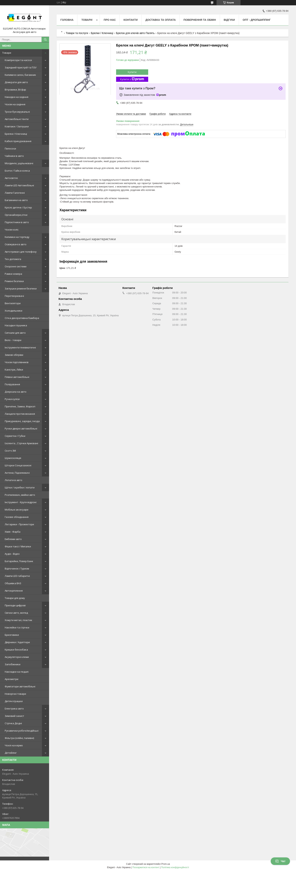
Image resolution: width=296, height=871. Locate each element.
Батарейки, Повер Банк (19, 561)
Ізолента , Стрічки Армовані (21, 443)
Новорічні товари (15, 693)
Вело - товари (13, 340)
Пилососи (10, 148)
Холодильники (13, 310)
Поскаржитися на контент (145, 867)
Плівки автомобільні (17, 377)
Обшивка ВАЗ (13, 583)
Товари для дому (15, 598)
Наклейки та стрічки (17, 627)
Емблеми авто (13, 539)
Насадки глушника (16, 325)
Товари (6, 52)
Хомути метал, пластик (18, 620)
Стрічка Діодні (13, 723)
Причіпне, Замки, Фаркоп (20, 406)
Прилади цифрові (15, 605)
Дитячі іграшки (14, 701)
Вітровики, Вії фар (15, 89)
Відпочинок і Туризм (17, 568)
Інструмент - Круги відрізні (20, 502)
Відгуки (229, 19)
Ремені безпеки (14, 281)
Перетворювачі (14, 296)
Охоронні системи (15, 266)
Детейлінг (11, 752)
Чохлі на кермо (14, 745)
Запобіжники (12, 664)
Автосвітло (11, 178)
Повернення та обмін (199, 19)
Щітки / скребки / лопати (20, 487)
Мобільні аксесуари (16, 509)
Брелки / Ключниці (16, 133)
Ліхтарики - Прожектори (19, 524)
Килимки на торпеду (17, 237)
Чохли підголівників (17, 362)
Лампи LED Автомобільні (19, 185)
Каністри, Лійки (14, 369)
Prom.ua (165, 864)
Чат (280, 861)
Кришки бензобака (16, 649)
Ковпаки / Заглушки (17, 126)
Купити (132, 72)
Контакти (130, 19)
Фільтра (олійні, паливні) (19, 738)
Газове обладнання (17, 517)
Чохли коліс (11, 229)
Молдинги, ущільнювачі (19, 163)
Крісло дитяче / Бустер (18, 207)
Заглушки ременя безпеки (21, 288)
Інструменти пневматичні (20, 347)
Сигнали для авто (15, 332)
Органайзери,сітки (16, 215)
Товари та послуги (77, 33)
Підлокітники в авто (17, 222)
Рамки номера (13, 273)
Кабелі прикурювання (18, 141)
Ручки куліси (12, 399)
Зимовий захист (14, 716)
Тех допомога (13, 259)
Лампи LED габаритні (17, 576)
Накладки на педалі (17, 671)
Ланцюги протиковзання (20, 413)
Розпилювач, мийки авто (20, 495)
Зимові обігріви (14, 355)
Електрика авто (14, 708)
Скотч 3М (10, 450)
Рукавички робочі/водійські (22, 730)
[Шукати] (45, 39)
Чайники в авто (14, 156)
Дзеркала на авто (15, 391)
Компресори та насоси (18, 60)
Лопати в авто (13, 480)
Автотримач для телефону (21, 251)
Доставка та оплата (160, 19)
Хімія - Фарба (12, 531)
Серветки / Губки (15, 436)
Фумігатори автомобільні (20, 686)
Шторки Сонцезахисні (18, 465)
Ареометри (11, 679)
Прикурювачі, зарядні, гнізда (22, 421)
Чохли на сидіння (15, 104)
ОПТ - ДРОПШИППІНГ (257, 19)
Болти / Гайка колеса (17, 170)
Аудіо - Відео (12, 553)
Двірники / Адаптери (17, 642)
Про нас (110, 19)
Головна (66, 19)
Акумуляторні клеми (17, 657)
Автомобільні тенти (17, 119)
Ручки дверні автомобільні (21, 428)
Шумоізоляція (13, 458)
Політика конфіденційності (175, 867)
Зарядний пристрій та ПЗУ (20, 67)
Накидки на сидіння (16, 97)
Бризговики (12, 635)
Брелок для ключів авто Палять (135, 33)
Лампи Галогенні (15, 192)
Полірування (12, 384)
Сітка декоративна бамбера (22, 318)
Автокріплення (14, 590)
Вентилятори (13, 303)
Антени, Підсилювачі (17, 472)
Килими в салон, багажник (20, 75)
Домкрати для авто (16, 82)
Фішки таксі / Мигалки (18, 546)
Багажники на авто (16, 200)
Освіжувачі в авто (15, 244)
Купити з (132, 79)
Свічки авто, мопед (16, 612)
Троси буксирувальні (17, 111)
